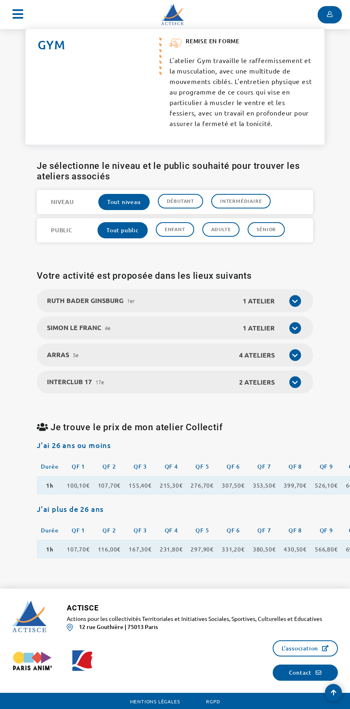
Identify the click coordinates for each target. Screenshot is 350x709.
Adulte (221, 229)
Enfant (175, 229)
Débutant (180, 201)
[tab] (175, 300)
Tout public (122, 230)
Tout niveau (124, 202)
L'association (300, 648)
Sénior (266, 229)
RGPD (213, 701)
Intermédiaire (241, 201)
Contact (300, 672)
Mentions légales (155, 701)
